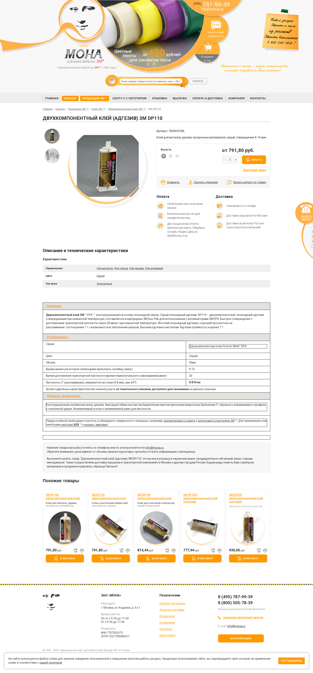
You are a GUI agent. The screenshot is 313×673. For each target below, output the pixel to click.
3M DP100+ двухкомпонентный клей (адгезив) (200, 498)
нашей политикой (51, 662)
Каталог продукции (172, 603)
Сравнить (173, 182)
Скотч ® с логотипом (130, 98)
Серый (101, 275)
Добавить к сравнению (82, 550)
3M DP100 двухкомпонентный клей (63, 496)
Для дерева (136, 268)
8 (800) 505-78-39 (235, 602)
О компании (167, 622)
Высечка (180, 98)
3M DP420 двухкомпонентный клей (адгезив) (246, 498)
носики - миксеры (95, 424)
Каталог (70, 98)
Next (154, 63)
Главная (51, 98)
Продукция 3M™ (94, 98)
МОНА (82, 19)
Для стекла (121, 268)
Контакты (257, 98)
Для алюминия (154, 268)
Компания (236, 98)
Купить (257, 159)
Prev (147, 63)
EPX (76, 424)
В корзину (67, 558)
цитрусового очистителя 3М (216, 420)
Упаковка (159, 98)
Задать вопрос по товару (249, 182)
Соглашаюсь (291, 660)
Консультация (240, 638)
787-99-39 (211, 4)
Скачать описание (206, 182)
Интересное (167, 616)
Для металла (105, 268)
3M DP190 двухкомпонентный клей (154, 496)
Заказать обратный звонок (243, 617)
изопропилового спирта (179, 420)
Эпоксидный (104, 283)
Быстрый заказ (255, 170)
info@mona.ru (212, 9)
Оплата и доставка (207, 98)
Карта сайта (167, 635)
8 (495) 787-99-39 (235, 596)
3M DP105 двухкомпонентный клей (109, 496)
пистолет (67, 424)
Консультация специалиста (216, 26)
